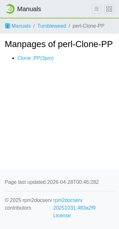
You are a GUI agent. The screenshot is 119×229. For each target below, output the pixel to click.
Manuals (18, 26)
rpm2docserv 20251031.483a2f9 (74, 204)
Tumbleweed (51, 26)
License (62, 215)
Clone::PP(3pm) (35, 58)
